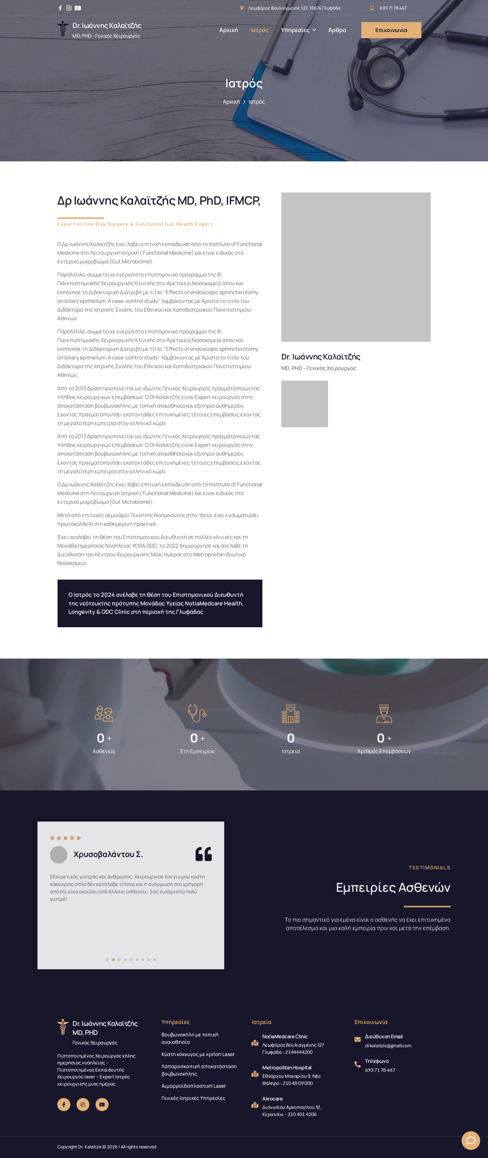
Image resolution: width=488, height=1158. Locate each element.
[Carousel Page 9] (3, 959)
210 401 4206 (302, 1114)
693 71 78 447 (380, 1070)
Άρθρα (337, 30)
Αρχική (228, 30)
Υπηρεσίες (298, 30)
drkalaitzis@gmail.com (388, 1045)
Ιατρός (260, 30)
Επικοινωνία (391, 30)
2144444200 (298, 1052)
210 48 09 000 (297, 1083)
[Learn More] (104, 30)
